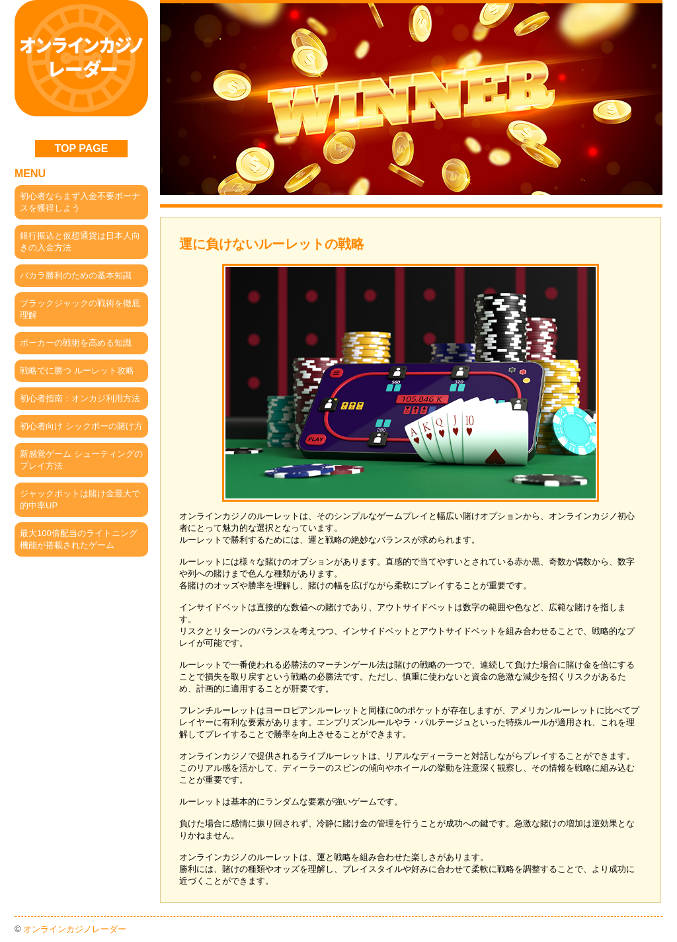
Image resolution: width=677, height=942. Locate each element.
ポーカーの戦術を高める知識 (76, 343)
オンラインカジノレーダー (74, 929)
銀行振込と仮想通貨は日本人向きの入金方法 (80, 242)
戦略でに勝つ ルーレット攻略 (77, 370)
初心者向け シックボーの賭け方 (81, 426)
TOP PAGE (81, 148)
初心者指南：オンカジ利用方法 (80, 398)
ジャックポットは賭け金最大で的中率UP (80, 499)
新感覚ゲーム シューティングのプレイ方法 (81, 460)
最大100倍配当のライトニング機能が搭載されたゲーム (79, 539)
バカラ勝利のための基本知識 (76, 275)
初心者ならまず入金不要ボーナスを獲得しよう (80, 202)
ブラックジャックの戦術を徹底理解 (80, 309)
